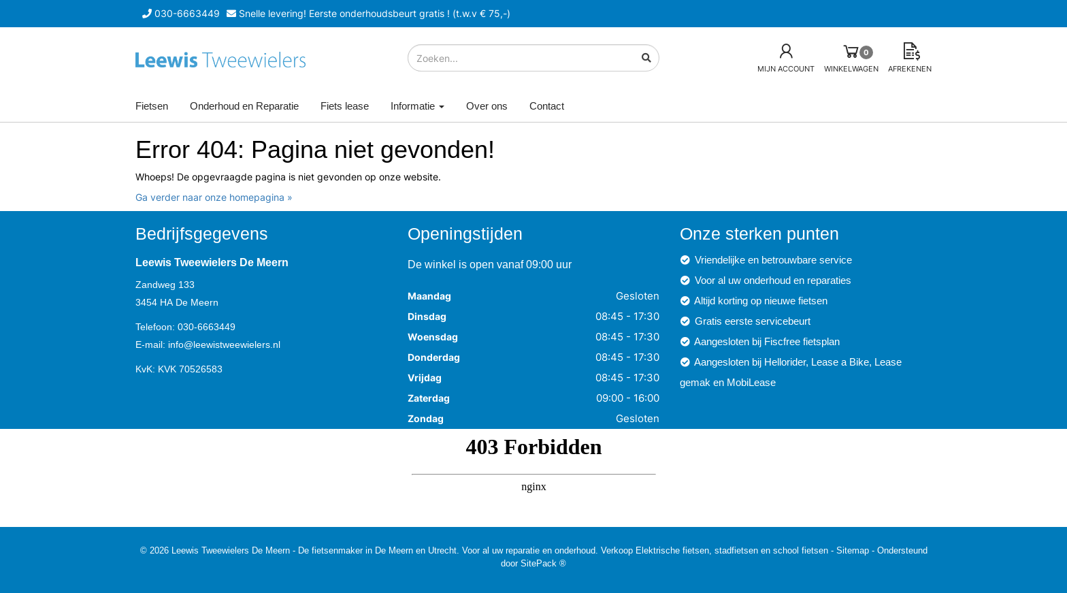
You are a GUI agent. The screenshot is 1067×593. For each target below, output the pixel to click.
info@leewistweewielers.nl (224, 344)
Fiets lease (345, 106)
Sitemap (852, 550)
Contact (546, 106)
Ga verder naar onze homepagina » (214, 197)
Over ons (487, 106)
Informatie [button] (417, 106)
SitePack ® (543, 563)
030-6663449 (206, 326)
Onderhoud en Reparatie (244, 106)
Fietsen (151, 106)
